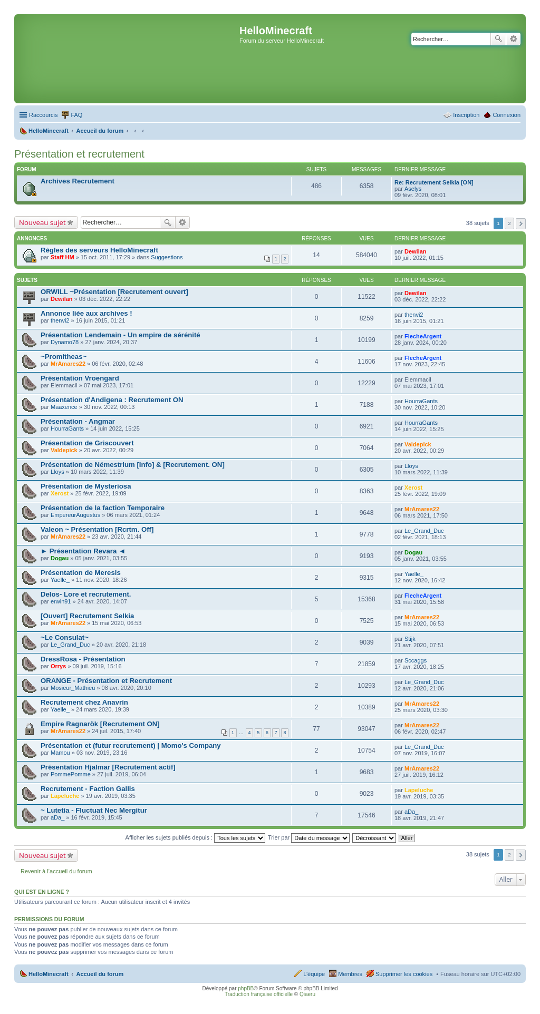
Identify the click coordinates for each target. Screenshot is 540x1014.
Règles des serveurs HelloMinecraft (99, 250)
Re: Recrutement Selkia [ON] (434, 182)
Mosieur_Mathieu (73, 688)
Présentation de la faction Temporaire (103, 508)
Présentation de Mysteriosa (86, 486)
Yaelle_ (60, 580)
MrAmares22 (68, 363)
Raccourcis (43, 115)
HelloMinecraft (48, 974)
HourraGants (421, 401)
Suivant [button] (521, 223)
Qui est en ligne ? (41, 892)
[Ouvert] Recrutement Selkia (87, 616)
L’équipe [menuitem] (314, 974)
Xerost (60, 493)
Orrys (58, 666)
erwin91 (61, 601)
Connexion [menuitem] (506, 115)
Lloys (57, 472)
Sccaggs (415, 660)
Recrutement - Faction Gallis (88, 789)
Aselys (412, 189)
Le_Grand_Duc (424, 531)
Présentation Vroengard (80, 378)
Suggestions (167, 257)
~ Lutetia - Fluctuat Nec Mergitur (94, 810)
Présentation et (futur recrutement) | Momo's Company (131, 745)
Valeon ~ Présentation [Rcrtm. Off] (97, 529)
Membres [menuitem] (350, 974)
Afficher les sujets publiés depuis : (196, 837)
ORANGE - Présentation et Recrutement (106, 681)
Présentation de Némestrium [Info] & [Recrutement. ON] (133, 465)
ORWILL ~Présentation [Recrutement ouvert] (114, 292)
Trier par (309, 837)
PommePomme (71, 774)
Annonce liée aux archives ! (86, 313)
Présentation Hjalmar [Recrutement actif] (108, 767)
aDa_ (57, 817)
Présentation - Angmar (78, 421)
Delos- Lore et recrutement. (86, 594)
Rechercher (498, 39)
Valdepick (64, 450)
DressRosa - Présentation (83, 659)
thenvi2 (60, 320)
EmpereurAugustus (75, 515)
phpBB (246, 988)
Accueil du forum (99, 974)
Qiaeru (307, 994)
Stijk (410, 639)
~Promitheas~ (63, 356)
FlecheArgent (422, 336)
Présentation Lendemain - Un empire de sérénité (120, 335)
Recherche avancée (513, 39)
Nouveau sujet (42, 222)
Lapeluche (65, 796)
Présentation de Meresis (81, 573)
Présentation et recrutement (79, 154)
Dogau (60, 558)
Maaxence (64, 407)
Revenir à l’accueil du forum (56, 871)
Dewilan (415, 251)
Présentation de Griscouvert (87, 443)
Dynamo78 (65, 342)
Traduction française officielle (259, 994)
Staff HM (62, 257)
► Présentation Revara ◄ (83, 551)
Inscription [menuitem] (466, 115)
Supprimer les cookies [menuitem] (403, 974)
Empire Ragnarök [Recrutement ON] (100, 724)
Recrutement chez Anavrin (84, 702)
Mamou (60, 752)
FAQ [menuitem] (76, 115)
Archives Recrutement (77, 181)
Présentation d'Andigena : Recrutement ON (112, 400)
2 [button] (509, 223)
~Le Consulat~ (65, 637)
